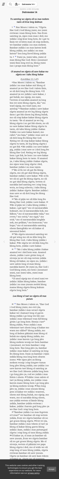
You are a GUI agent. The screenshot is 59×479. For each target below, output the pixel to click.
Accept (51, 469)
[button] (14, 27)
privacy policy (33, 473)
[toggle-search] (10, 4)
